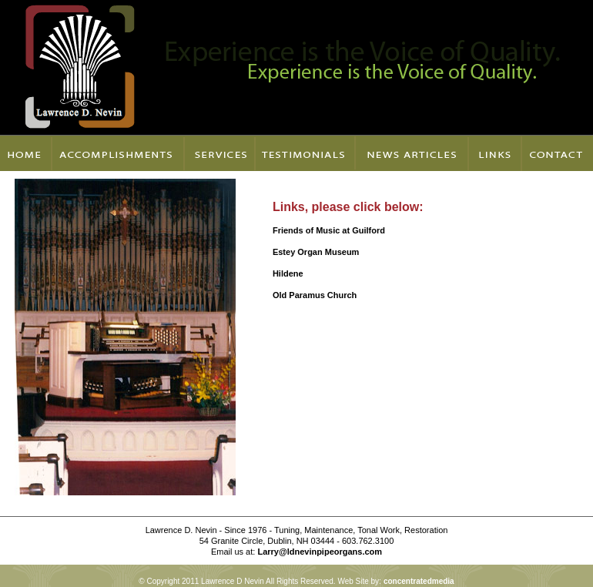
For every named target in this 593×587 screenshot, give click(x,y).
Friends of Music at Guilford (330, 230)
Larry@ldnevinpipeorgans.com (319, 551)
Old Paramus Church (316, 295)
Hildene (289, 273)
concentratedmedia (419, 581)
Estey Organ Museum (316, 252)
